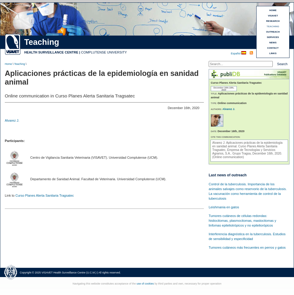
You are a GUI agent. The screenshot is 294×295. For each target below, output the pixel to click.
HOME (273, 10)
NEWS (273, 42)
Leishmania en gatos (224, 207)
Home (8, 63)
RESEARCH (273, 21)
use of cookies (145, 283)
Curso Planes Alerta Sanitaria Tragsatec (44, 195)
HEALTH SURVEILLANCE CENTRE (51, 52)
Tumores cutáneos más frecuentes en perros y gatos (247, 247)
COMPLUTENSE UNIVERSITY (104, 52)
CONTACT (273, 48)
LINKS (273, 53)
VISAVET (273, 15)
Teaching (19, 63)
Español (236, 53)
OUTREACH (273, 31)
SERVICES (273, 37)
